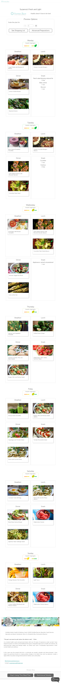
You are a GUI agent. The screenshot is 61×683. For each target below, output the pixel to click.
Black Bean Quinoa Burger (15, 522)
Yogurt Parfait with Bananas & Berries (16, 67)
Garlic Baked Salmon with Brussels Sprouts (16, 174)
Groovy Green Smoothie (14, 415)
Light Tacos (37, 580)
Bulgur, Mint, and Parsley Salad (16, 377)
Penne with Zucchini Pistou (15, 459)
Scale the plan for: (14, 22)
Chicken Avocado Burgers (40, 67)
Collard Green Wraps (39, 333)
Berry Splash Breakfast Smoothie (14, 150)
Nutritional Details (44, 675)
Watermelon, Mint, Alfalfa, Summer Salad (40, 358)
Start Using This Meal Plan (20, 675)
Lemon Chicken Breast (15, 91)
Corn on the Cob (13, 295)
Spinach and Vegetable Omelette (14, 333)
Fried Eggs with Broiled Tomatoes (14, 232)
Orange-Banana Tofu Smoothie (16, 580)
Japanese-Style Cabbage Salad (16, 541)
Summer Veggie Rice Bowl (16, 275)
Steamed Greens (13, 111)
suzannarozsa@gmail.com (16, 663)
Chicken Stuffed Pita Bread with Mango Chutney (16, 604)
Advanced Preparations (40, 30)
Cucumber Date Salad (14, 193)
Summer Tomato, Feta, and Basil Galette (15, 358)
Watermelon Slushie (39, 522)
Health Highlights (30, 43)
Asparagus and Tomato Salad (16, 440)
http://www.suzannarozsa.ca (12, 661)
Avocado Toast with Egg (14, 498)
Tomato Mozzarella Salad (40, 440)
